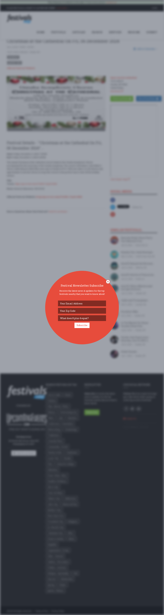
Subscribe (82, 325)
